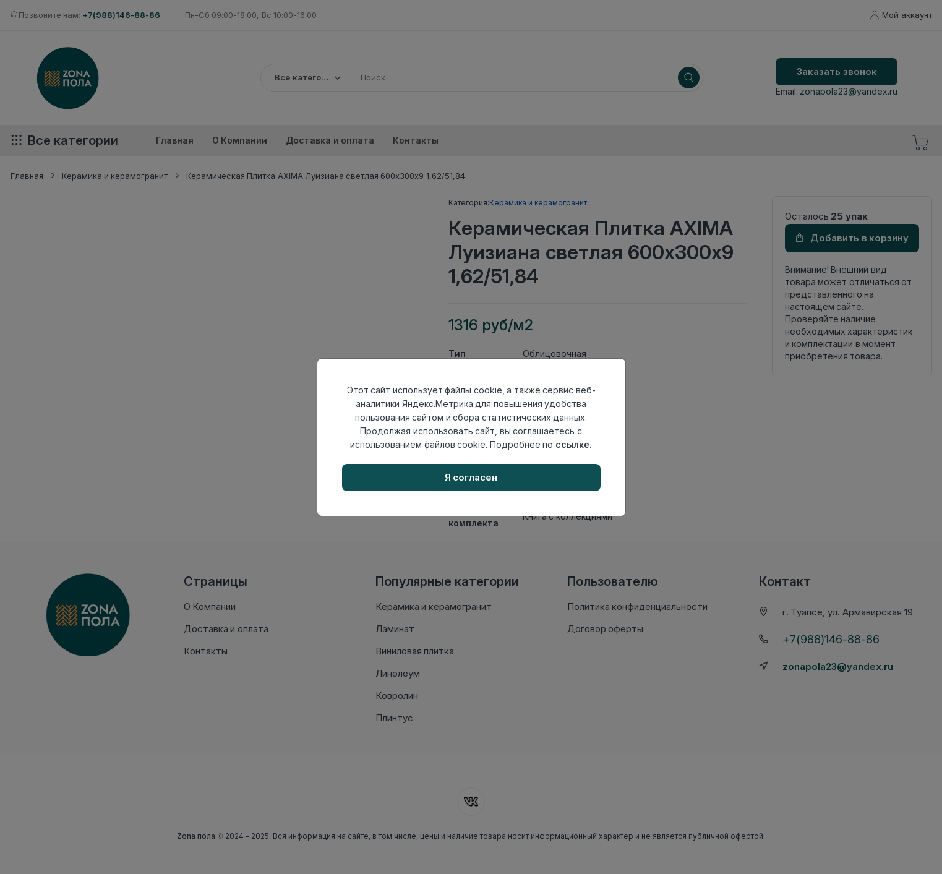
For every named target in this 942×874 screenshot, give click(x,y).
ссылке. (573, 444)
